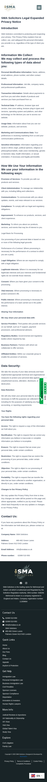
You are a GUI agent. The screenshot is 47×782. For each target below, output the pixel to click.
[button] (39, 7)
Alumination (23, 756)
